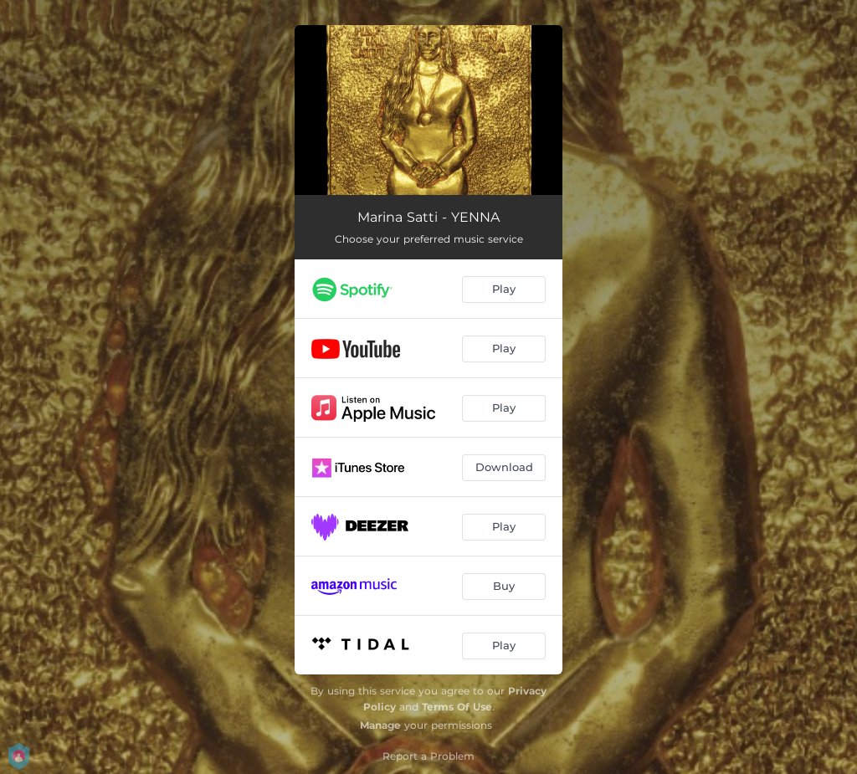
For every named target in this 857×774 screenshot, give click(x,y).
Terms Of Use (457, 706)
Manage (380, 725)
